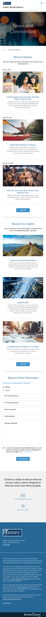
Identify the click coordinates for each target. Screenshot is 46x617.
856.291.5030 (23, 510)
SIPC (18, 542)
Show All (23, 210)
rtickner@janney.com (23, 499)
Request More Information (23, 378)
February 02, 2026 (8, 163)
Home (4, 49)
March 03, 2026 (7, 117)
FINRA (10, 542)
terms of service (27, 452)
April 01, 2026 (7, 69)
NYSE (14, 542)
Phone (8, 387)
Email (7, 390)
